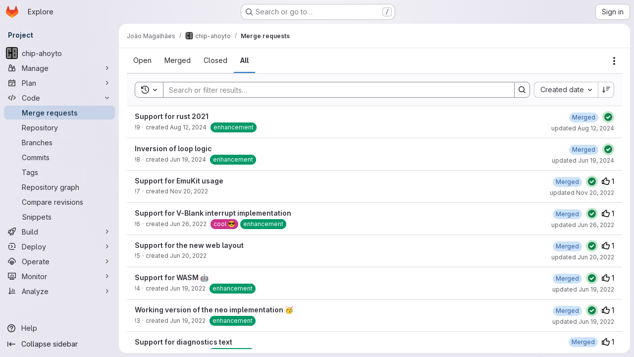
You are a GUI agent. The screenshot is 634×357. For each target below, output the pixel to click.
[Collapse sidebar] (59, 344)
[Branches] (59, 142)
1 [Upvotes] (608, 181)
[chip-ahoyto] (59, 53)
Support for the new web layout (189, 245)
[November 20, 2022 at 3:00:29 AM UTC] (567, 182)
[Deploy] (59, 246)
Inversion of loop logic (173, 148)
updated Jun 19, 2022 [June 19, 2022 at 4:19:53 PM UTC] (583, 289)
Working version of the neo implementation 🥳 (214, 309)
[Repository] (59, 127)
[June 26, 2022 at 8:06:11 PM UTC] (567, 214)
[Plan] (59, 83)
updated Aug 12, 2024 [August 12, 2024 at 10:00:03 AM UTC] (582, 128)
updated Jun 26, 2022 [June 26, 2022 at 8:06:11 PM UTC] (582, 225)
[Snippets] (59, 217)
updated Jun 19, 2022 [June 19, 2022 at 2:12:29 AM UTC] (583, 321)
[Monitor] (59, 276)
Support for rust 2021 (172, 116)
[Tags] (59, 172)
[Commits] (59, 157)
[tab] (142, 60)
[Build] (59, 231)
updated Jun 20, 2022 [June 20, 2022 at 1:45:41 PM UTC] (582, 257)
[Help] (59, 328)
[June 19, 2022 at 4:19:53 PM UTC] (567, 278)
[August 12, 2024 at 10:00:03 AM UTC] (583, 117)
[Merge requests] (59, 112)
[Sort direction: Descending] (606, 90)
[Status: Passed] (608, 117)
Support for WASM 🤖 (172, 277)
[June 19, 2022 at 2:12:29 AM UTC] (567, 310)
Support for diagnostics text (183, 342)
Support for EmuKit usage (179, 181)
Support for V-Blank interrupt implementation (213, 213)
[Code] (59, 98)
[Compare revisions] (59, 202)
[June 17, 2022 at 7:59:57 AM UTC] (583, 342)
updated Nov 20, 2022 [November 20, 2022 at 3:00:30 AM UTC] (582, 192)
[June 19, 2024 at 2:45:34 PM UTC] (583, 149)
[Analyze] (59, 291)
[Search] (334, 90)
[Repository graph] (59, 187)
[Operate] (59, 261)
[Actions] (614, 61)
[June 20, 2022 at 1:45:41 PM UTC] (567, 246)
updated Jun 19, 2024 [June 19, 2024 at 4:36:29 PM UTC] (583, 160)
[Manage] (59, 68)
